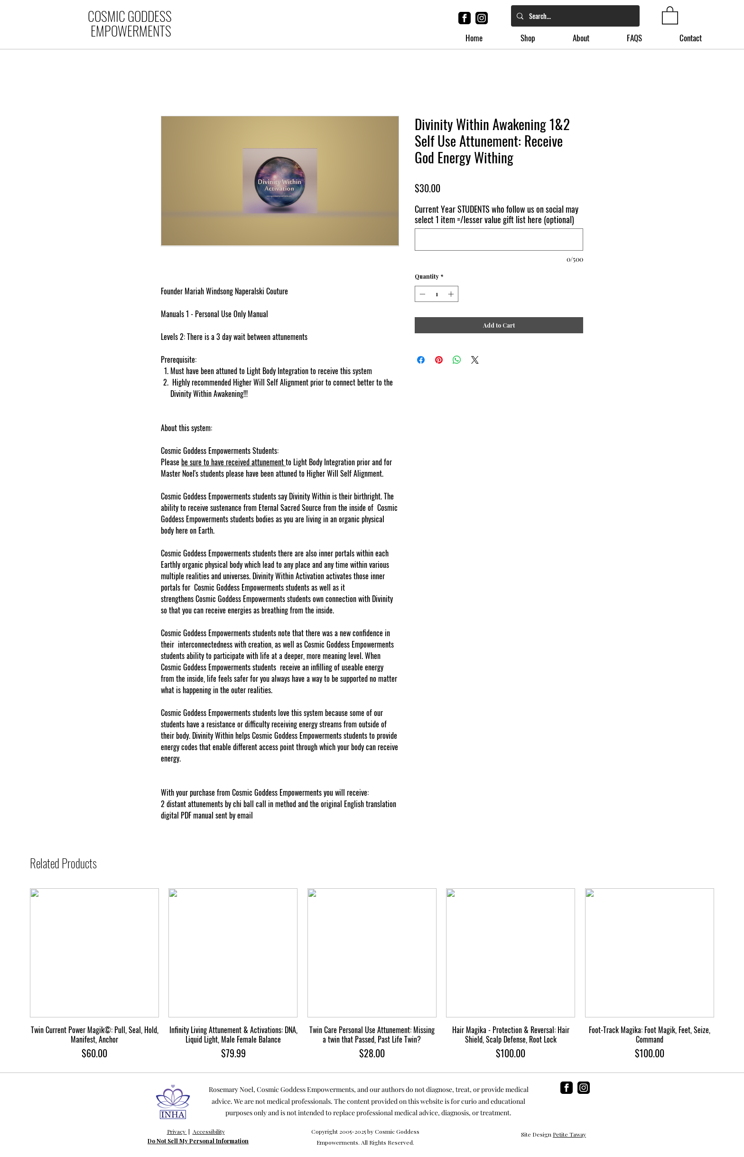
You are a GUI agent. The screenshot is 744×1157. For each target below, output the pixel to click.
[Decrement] (421, 293)
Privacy (176, 1131)
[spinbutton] (436, 293)
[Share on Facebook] (421, 360)
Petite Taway (569, 1134)
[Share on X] (475, 360)
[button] (670, 14)
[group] (372, 974)
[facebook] (464, 18)
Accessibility (209, 1131)
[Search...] (574, 16)
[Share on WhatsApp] (457, 360)
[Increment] (451, 293)
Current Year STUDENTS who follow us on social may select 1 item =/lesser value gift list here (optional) (496, 214)
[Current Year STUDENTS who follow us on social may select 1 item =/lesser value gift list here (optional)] (499, 239)
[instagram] (481, 18)
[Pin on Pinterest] (439, 360)
